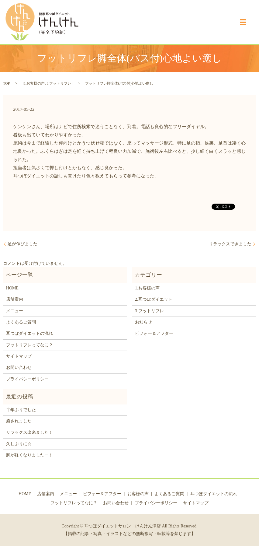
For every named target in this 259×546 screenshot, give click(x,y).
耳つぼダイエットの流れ (29, 333)
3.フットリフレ (59, 83)
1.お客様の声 (34, 83)
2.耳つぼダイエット (153, 299)
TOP (6, 83)
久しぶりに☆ (19, 444)
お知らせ (143, 322)
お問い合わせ (19, 367)
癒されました (19, 421)
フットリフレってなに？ (29, 345)
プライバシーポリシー (27, 379)
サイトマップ (19, 356)
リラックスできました (230, 244)
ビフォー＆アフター (154, 333)
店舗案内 (14, 299)
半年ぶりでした (21, 410)
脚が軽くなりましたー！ (29, 455)
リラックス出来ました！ (29, 432)
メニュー (14, 311)
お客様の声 (138, 494)
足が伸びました (22, 244)
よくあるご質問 (21, 322)
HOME (12, 288)
